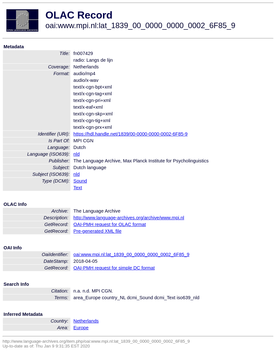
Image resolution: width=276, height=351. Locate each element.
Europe (81, 327)
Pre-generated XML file (98, 231)
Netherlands (86, 321)
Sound (80, 180)
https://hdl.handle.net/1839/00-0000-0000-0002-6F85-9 (131, 133)
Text (78, 187)
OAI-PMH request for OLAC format (110, 224)
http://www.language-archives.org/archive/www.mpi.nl (129, 217)
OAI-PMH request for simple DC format (114, 267)
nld (77, 154)
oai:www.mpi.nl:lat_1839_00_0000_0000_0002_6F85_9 (132, 254)
